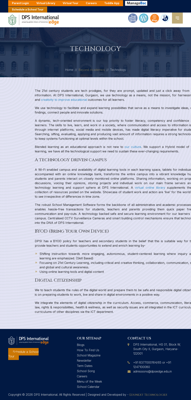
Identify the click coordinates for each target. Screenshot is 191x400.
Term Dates (85, 366)
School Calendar (88, 387)
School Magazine (89, 355)
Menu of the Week (89, 381)
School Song (86, 371)
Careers (82, 376)
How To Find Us (88, 350)
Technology (118, 71)
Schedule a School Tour (27, 9)
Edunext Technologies (148, 395)
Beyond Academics (92, 71)
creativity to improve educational (128, 100)
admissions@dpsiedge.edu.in (152, 371)
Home (69, 71)
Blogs (80, 345)
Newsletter (84, 360)
